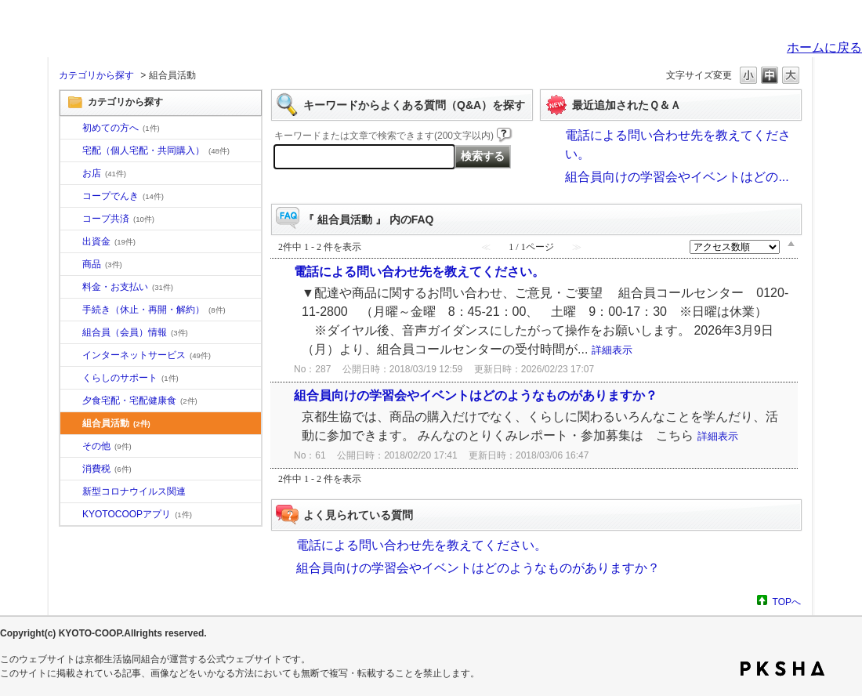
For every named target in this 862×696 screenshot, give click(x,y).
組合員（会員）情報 (135, 332)
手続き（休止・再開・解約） (154, 309)
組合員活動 (116, 423)
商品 (102, 264)
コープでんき (123, 195)
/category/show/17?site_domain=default (71, 401)
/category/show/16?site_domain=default (71, 379)
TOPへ (787, 601)
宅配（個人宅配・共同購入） (156, 150)
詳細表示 (612, 350)
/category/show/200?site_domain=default (71, 515)
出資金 (109, 241)
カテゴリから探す (96, 75)
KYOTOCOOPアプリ (137, 514)
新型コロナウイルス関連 (134, 491)
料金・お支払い (127, 286)
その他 (107, 445)
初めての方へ (121, 127)
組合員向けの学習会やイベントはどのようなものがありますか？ (475, 395)
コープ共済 (118, 218)
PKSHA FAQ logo (782, 668)
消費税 (107, 468)
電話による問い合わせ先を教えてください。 (419, 271)
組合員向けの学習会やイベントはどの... (676, 176)
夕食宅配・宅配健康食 (139, 400)
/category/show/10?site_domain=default (71, 128)
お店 (104, 173)
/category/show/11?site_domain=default (71, 265)
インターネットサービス (146, 355)
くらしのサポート (130, 377)
